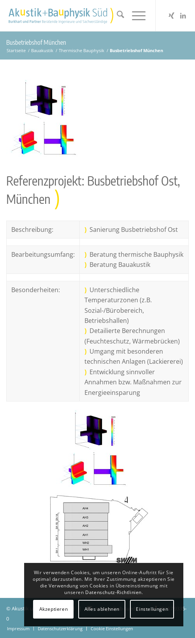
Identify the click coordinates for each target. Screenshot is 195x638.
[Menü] (135, 15)
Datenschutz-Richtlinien (113, 592)
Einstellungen (152, 609)
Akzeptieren (53, 609)
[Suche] (116, 15)
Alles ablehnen (101, 609)
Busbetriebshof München (36, 42)
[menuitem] (116, 15)
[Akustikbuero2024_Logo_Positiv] (79, 15)
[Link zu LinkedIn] (183, 15)
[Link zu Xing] (171, 15)
